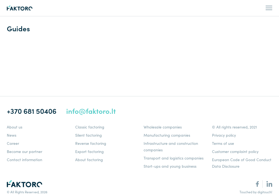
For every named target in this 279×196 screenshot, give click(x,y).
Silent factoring (88, 135)
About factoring (89, 159)
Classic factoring (89, 127)
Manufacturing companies (167, 135)
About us (14, 127)
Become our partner (24, 151)
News (11, 135)
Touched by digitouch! (255, 192)
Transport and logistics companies (174, 158)
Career (13, 143)
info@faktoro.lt (91, 111)
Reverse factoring (90, 143)
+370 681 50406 (31, 111)
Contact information (24, 159)
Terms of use (223, 143)
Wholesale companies (163, 127)
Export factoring (89, 151)
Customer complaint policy (235, 151)
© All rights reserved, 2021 (234, 127)
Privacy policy (224, 135)
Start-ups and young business (170, 166)
